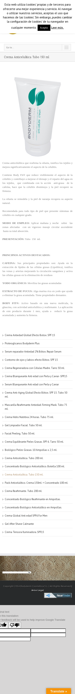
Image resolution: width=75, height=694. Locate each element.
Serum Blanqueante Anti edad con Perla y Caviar (32, 384)
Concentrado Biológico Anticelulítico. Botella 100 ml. (35, 466)
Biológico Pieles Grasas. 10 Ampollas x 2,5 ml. (31, 450)
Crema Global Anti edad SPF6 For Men (26, 515)
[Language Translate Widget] (16, 572)
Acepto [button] (44, 27)
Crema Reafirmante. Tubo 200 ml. (23, 491)
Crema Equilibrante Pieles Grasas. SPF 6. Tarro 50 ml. (34, 441)
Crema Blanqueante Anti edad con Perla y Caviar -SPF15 (36, 376)
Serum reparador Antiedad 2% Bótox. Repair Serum (33, 351)
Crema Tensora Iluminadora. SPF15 (24, 532)
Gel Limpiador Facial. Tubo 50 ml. (23, 425)
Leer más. (57, 27)
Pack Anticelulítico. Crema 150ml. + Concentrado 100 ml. (36, 482)
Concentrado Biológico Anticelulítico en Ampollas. (33, 507)
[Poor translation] (14, 625)
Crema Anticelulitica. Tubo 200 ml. (24, 458)
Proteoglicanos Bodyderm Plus (22, 343)
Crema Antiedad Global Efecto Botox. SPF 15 (30, 335)
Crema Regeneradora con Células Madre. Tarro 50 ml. (35, 368)
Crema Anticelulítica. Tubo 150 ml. (24, 474)
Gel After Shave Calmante (19, 524)
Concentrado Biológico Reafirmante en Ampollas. (33, 499)
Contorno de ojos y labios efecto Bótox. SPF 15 (31, 360)
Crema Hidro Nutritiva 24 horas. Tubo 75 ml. (29, 417)
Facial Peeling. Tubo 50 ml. (20, 433)
